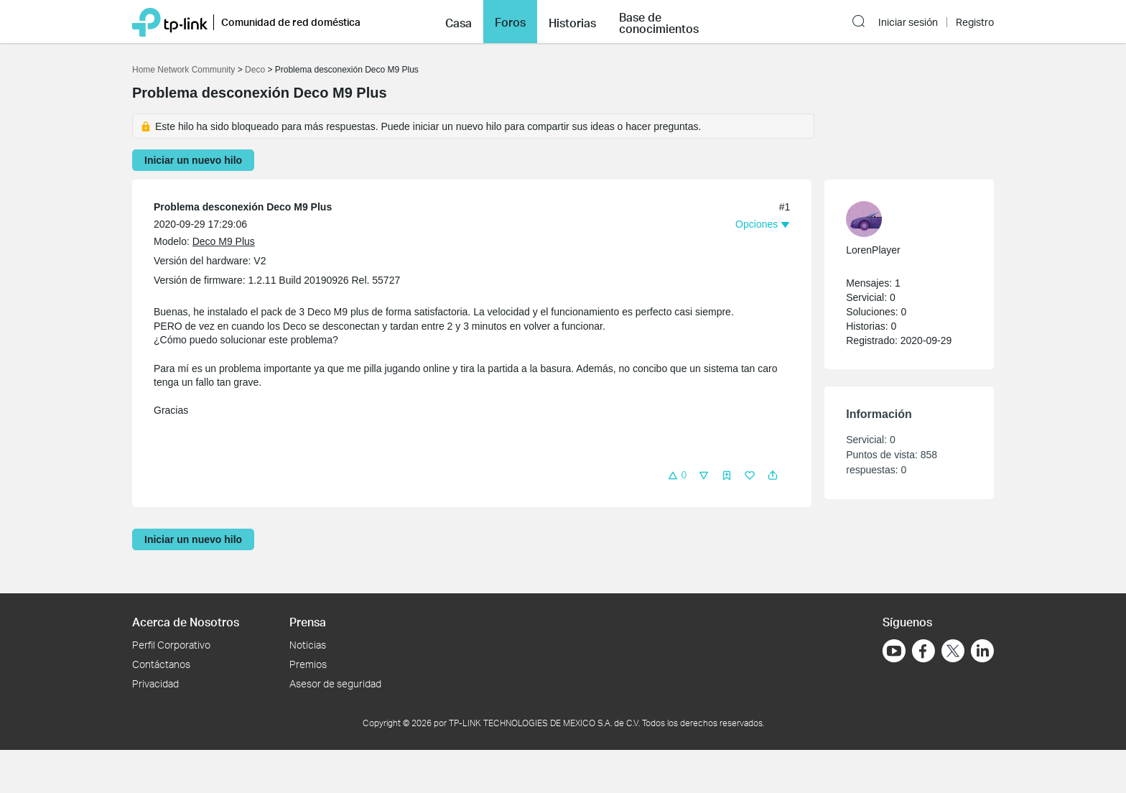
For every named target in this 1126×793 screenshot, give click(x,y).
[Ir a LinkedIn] (982, 650)
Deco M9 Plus (223, 241)
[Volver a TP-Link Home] (170, 21)
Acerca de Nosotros (185, 621)
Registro (975, 22)
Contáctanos (161, 664)
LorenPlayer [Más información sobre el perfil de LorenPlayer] (873, 250)
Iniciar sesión (908, 22)
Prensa (307, 621)
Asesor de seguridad (335, 683)
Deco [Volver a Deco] (255, 70)
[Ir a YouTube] (894, 650)
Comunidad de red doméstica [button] (290, 22)
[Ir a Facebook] (923, 650)
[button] (458, 21)
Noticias (307, 645)
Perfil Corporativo (171, 645)
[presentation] (864, 219)
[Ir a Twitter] (952, 652)
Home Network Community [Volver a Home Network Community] (183, 70)
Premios (308, 664)
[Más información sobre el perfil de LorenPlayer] (902, 219)
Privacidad (155, 683)
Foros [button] (510, 22)
